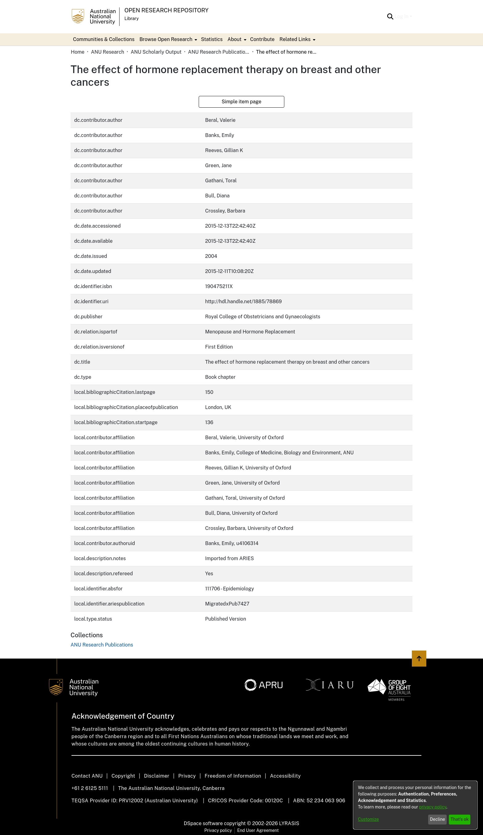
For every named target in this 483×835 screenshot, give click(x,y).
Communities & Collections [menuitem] (104, 39)
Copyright (123, 776)
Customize (368, 819)
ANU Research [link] (107, 52)
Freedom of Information (233, 776)
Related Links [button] (294, 39)
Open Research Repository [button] (166, 10)
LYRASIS (289, 823)
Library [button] (131, 18)
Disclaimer (156, 776)
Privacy (187, 776)
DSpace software (203, 823)
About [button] (235, 39)
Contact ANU (87, 776)
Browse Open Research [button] (166, 39)
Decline (437, 819)
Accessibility (285, 776)
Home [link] (77, 52)
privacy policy (432, 806)
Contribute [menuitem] (262, 39)
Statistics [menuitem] (211, 39)
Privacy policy (218, 830)
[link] (102, 645)
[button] (390, 16)
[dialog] (415, 805)
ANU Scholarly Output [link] (156, 52)
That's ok (460, 819)
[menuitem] (168, 39)
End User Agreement (258, 830)
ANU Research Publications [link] (219, 52)
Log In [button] (402, 16)
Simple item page (241, 102)
